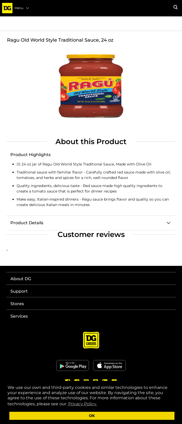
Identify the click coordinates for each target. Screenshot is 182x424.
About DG (20, 278)
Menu (22, 8)
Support (19, 291)
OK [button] (92, 415)
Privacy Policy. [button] (82, 403)
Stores (17, 303)
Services (19, 316)
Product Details (26, 222)
